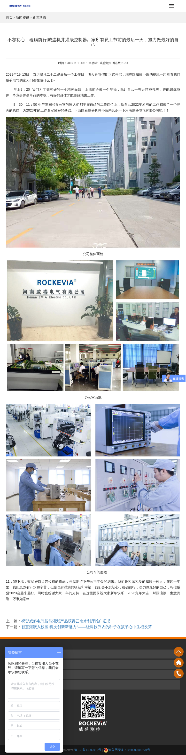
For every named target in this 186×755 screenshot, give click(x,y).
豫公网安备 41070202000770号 (126, 750)
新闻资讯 (22, 17)
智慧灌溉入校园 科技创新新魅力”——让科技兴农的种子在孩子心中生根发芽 (86, 627)
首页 (9, 17)
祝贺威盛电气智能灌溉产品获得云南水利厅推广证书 (65, 621)
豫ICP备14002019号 (87, 750)
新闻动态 (39, 17)
